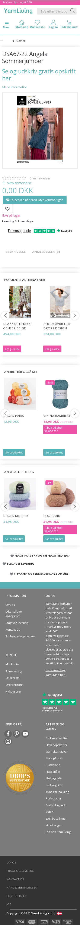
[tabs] (69, 25)
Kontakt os (13, 629)
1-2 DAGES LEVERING (20, 563)
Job (9, 904)
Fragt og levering (17, 623)
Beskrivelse (16, 251)
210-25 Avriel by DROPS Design (57, 326)
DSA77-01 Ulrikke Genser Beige (17, 326)
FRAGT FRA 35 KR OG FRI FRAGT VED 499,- (42, 555)
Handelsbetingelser (22, 887)
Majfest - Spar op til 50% (17, 2)
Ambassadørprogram (19, 636)
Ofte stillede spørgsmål (14, 614)
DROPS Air (51, 516)
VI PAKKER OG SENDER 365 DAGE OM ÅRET (42, 573)
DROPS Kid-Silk (15, 516)
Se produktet (14, 452)
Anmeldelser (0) (46, 251)
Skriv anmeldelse (19, 183)
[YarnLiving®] (18, 10)
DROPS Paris (13, 415)
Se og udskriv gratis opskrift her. (39, 74)
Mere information (15, 87)
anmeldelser (40, 178)
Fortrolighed (17, 896)
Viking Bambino (56, 415)
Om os (10, 605)
